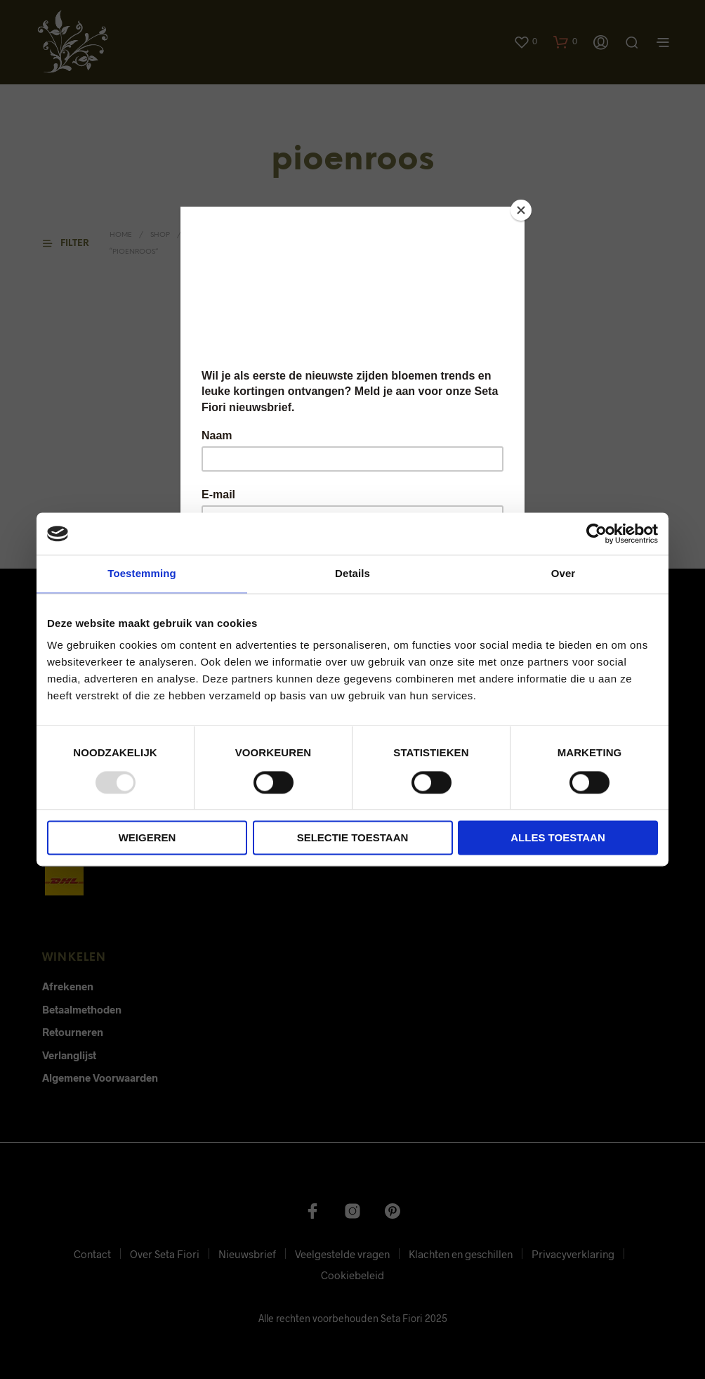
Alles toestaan (557, 838)
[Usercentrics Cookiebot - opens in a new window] (596, 533)
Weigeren (147, 838)
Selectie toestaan (353, 838)
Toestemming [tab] (141, 573)
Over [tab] (563, 573)
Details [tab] (352, 573)
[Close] (521, 210)
